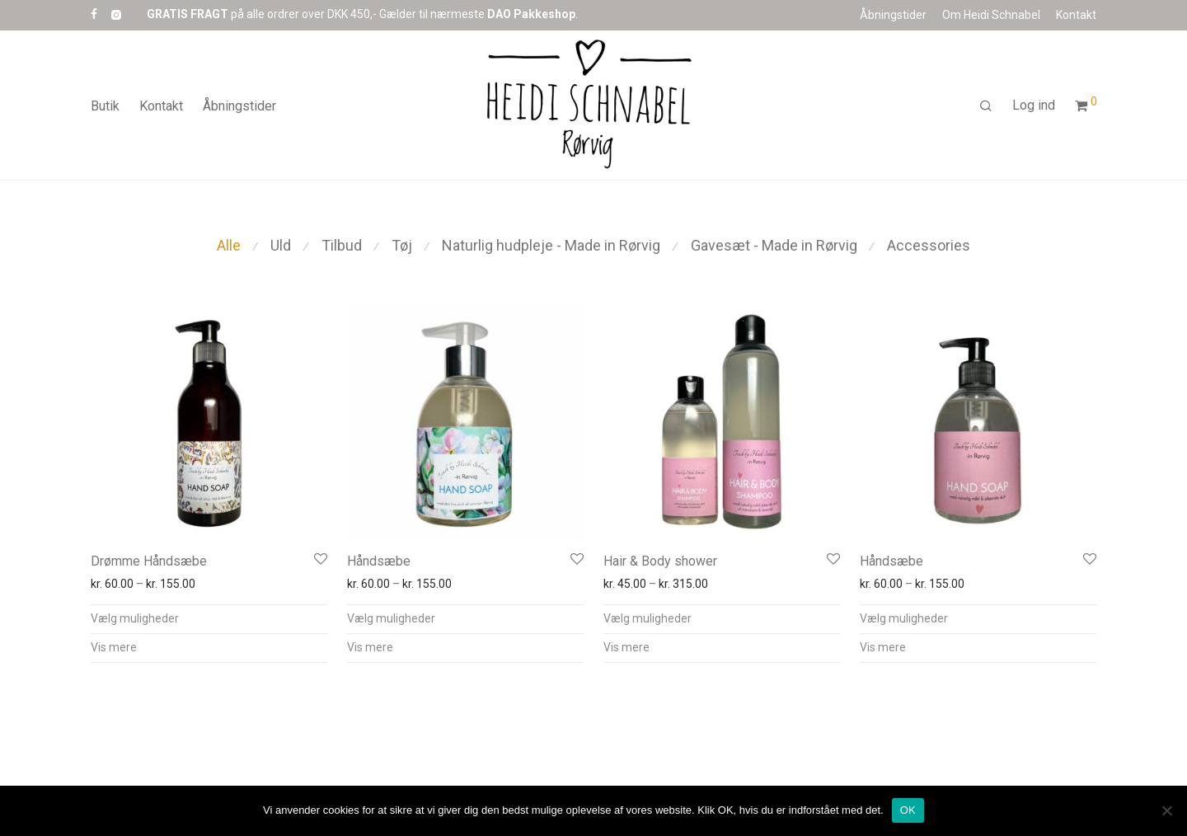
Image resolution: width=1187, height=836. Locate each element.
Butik (105, 110)
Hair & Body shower (660, 561)
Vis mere (114, 647)
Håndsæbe (379, 561)
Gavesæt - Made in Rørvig (774, 245)
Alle (229, 245)
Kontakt (1076, 15)
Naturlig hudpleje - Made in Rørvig (551, 245)
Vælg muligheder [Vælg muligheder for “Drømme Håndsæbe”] (135, 618)
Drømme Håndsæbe (149, 561)
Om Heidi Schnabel (991, 15)
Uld (280, 245)
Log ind (1033, 109)
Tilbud (341, 245)
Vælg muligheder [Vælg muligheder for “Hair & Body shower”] (647, 618)
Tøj (402, 245)
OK (908, 810)
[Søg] (985, 110)
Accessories (928, 245)
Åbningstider (893, 15)
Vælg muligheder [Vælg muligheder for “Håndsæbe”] (391, 618)
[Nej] (1166, 810)
